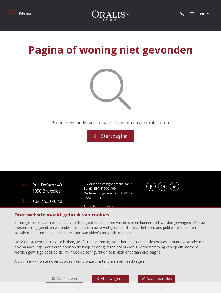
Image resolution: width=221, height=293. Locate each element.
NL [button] (203, 13)
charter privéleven (109, 261)
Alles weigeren (113, 278)
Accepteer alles (159, 278)
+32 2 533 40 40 (47, 201)
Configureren (67, 278)
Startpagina (110, 136)
